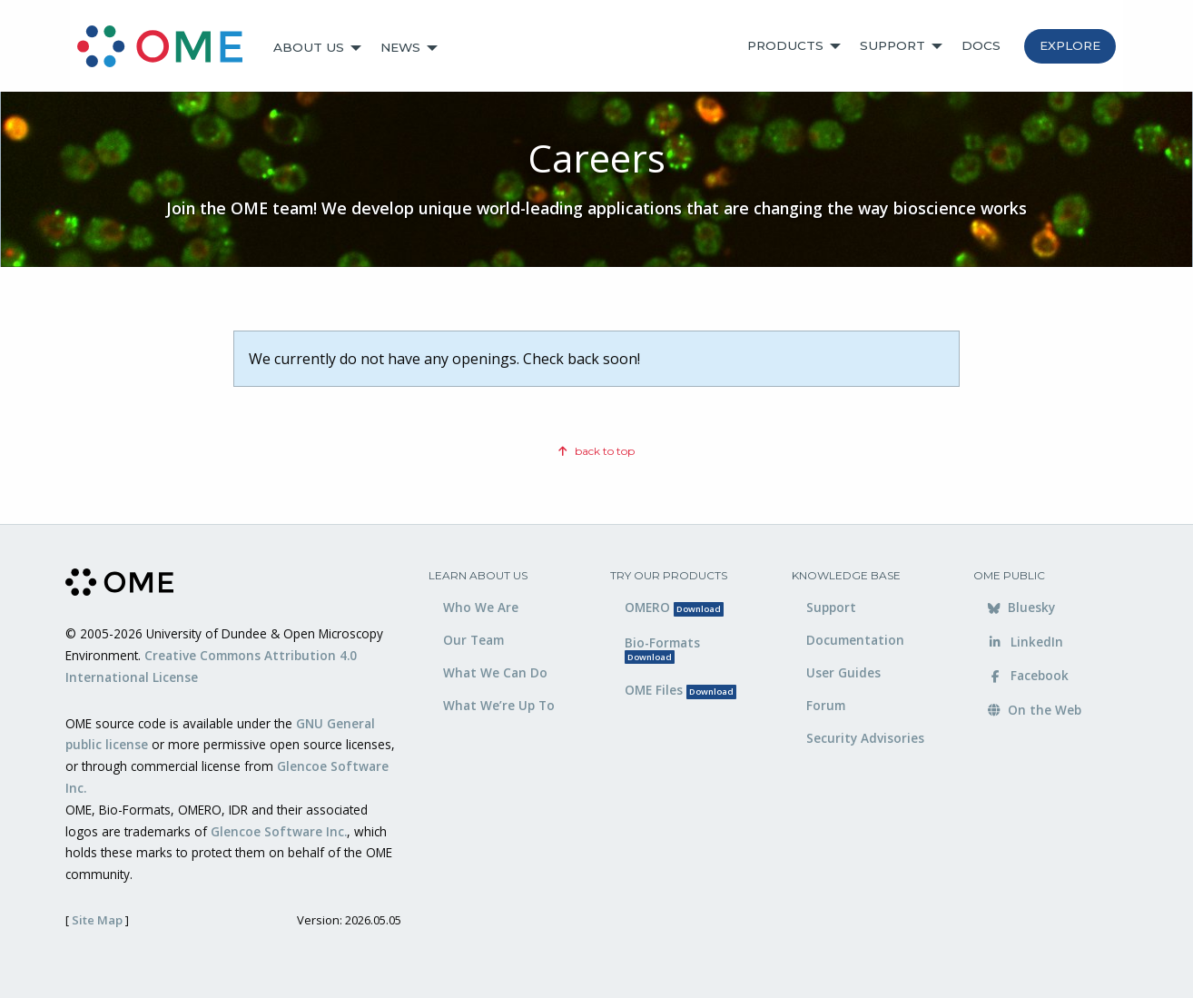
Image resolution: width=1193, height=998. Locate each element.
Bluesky (1021, 607)
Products (785, 45)
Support (892, 45)
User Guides (843, 672)
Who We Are (480, 607)
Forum (825, 705)
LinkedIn (1025, 641)
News (400, 47)
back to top (596, 451)
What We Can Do (495, 672)
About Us (308, 47)
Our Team (473, 639)
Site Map (97, 920)
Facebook (1028, 675)
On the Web (1034, 709)
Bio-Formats (662, 649)
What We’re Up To (499, 705)
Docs (981, 45)
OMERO (674, 607)
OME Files (680, 689)
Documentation (855, 639)
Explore (1070, 45)
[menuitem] (168, 48)
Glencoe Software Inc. (279, 831)
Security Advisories (865, 737)
